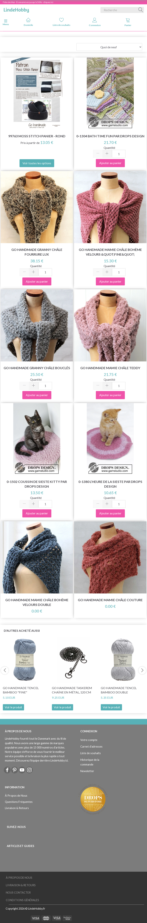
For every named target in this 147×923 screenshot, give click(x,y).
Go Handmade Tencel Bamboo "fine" (21, 690)
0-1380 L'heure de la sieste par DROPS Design (110, 484)
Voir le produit (13, 707)
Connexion (95, 22)
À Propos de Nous (16, 795)
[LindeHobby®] (16, 9)
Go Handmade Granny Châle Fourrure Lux (36, 252)
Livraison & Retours (17, 808)
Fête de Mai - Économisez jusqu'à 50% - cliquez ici (28, 2)
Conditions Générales (22, 900)
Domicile (28, 22)
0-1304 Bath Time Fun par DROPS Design (110, 136)
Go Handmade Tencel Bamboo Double (119, 690)
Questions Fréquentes (19, 801)
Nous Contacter (18, 892)
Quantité (109, 147)
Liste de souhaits (61, 22)
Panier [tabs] (127, 22)
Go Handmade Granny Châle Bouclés (37, 368)
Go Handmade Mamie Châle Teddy (110, 368)
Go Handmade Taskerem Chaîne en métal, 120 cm (72, 690)
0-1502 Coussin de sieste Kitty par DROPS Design (37, 484)
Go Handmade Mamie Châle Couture (110, 600)
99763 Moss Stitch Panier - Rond (36, 136)
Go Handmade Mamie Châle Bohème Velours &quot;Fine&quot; (110, 252)
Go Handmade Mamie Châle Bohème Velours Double (36, 602)
